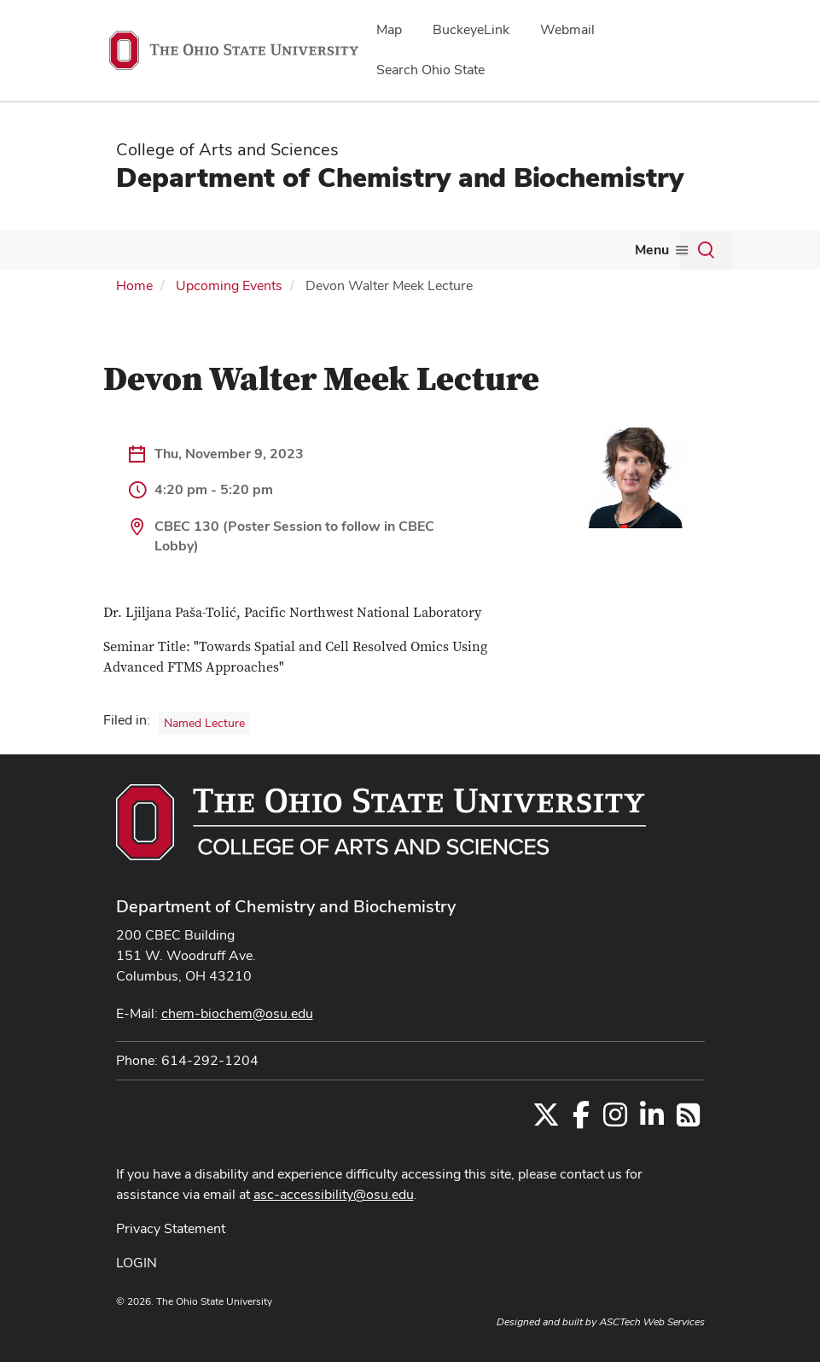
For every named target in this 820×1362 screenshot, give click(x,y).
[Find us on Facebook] (581, 1120)
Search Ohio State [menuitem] (430, 70)
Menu (652, 250)
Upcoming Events (229, 285)
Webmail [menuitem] (567, 29)
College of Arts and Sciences (227, 149)
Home (134, 285)
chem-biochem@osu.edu (237, 1013)
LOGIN (136, 1263)
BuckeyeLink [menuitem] (471, 29)
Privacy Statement (170, 1228)
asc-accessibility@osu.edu (333, 1194)
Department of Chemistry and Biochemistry (399, 177)
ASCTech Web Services (652, 1322)
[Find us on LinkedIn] (652, 1120)
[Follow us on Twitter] (546, 1120)
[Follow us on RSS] (688, 1120)
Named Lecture (204, 722)
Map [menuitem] (389, 29)
